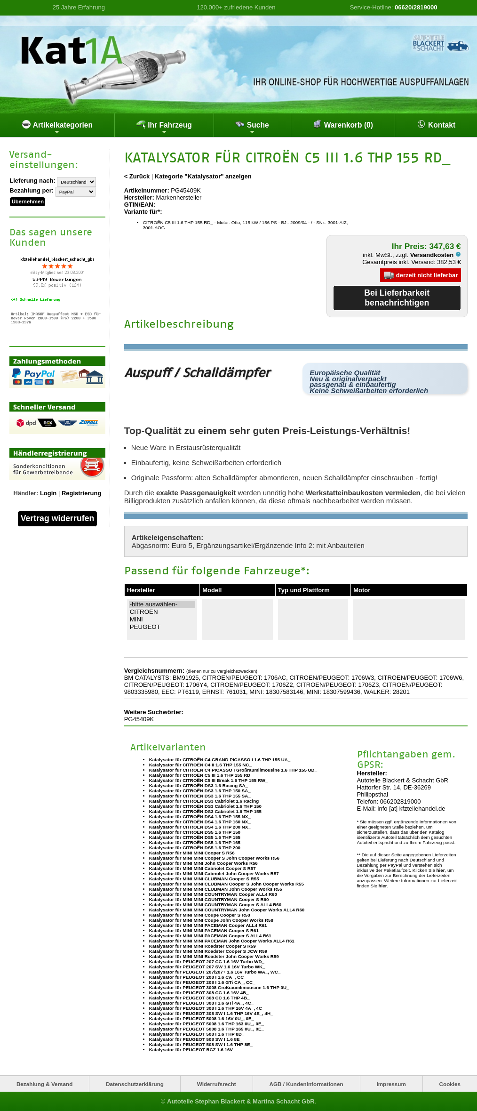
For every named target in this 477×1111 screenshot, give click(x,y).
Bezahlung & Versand (44, 1084)
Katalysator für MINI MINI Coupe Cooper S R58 (199, 915)
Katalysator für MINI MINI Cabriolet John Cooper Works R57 (214, 873)
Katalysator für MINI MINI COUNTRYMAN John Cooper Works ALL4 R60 (227, 909)
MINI (162, 619)
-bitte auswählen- (162, 604)
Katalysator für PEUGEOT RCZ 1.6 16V (191, 1049)
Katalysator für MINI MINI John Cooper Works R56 (203, 863)
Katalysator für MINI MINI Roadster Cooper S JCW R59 (208, 951)
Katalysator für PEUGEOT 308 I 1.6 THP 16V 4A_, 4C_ (207, 1008)
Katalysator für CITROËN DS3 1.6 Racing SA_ (198, 785)
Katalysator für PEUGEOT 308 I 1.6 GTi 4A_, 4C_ (201, 1003)
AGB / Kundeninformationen (306, 1084)
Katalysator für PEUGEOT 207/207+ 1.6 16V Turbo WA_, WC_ (215, 971)
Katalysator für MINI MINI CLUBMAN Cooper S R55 (204, 878)
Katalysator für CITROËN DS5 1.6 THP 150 (194, 832)
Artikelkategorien (57, 128)
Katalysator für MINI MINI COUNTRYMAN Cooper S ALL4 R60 (215, 904)
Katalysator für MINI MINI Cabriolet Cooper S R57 (202, 868)
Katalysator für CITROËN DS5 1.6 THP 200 (194, 847)
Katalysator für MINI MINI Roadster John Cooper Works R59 (214, 956)
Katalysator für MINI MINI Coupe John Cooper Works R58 (211, 920)
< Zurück (137, 176)
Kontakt (436, 124)
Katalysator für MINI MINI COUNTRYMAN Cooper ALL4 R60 (213, 894)
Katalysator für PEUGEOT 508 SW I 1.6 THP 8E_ (201, 1044)
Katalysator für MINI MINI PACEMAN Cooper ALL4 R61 (208, 925)
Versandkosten (435, 254)
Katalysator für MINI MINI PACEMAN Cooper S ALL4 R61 (210, 935)
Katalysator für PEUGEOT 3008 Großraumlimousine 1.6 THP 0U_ (219, 987)
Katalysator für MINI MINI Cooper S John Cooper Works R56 (214, 858)
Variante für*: (143, 211)
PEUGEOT (162, 627)
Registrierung (82, 492)
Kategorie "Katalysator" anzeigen (203, 176)
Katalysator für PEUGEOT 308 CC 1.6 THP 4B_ (199, 997)
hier (441, 870)
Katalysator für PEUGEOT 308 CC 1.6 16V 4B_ (199, 992)
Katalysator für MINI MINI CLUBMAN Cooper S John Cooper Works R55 (226, 883)
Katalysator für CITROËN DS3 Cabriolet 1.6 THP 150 (205, 806)
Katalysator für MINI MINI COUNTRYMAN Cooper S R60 (209, 899)
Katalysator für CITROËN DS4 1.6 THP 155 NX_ (200, 816)
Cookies (450, 1084)
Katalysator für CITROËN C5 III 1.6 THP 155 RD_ (201, 775)
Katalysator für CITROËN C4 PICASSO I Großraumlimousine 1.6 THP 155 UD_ (233, 770)
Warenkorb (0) (342, 124)
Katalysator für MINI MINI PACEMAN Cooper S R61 (204, 930)
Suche (252, 128)
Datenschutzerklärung (135, 1084)
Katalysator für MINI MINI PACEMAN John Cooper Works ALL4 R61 (221, 940)
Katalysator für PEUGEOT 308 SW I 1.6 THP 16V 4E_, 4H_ (211, 1013)
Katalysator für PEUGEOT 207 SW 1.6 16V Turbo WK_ (207, 966)
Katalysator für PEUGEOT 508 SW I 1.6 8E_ (195, 1039)
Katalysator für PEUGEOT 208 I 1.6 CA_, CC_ (197, 977)
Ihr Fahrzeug (164, 128)
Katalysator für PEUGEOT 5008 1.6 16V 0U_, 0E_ (201, 1018)
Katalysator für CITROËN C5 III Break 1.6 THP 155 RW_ (208, 780)
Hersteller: (139, 197)
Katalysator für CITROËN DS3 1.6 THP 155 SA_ (200, 795)
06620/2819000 (416, 7)
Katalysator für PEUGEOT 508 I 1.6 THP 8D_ (196, 1034)
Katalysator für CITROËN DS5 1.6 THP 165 (194, 842)
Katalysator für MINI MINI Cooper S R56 (192, 852)
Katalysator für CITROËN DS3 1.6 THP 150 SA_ (200, 790)
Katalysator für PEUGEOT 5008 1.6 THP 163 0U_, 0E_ (206, 1023)
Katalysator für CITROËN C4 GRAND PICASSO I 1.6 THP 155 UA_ (220, 759)
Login (48, 492)
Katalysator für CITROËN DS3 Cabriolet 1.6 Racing (204, 801)
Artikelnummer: (146, 190)
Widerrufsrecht (216, 1084)
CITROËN (162, 612)
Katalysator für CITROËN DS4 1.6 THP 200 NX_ (200, 826)
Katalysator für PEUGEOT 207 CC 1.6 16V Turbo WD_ (206, 961)
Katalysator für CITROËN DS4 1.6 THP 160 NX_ (200, 821)
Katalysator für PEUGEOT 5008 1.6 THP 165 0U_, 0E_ (206, 1028)
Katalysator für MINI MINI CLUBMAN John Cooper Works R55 (215, 889)
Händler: (26, 492)
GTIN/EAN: (139, 204)
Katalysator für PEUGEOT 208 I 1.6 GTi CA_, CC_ (202, 982)
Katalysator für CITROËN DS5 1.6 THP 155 (194, 837)
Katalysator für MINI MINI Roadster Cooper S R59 (202, 946)
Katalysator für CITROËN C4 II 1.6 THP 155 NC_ (200, 764)
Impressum (390, 1084)
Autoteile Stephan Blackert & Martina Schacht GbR (241, 1101)
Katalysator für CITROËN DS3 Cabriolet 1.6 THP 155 (205, 811)
